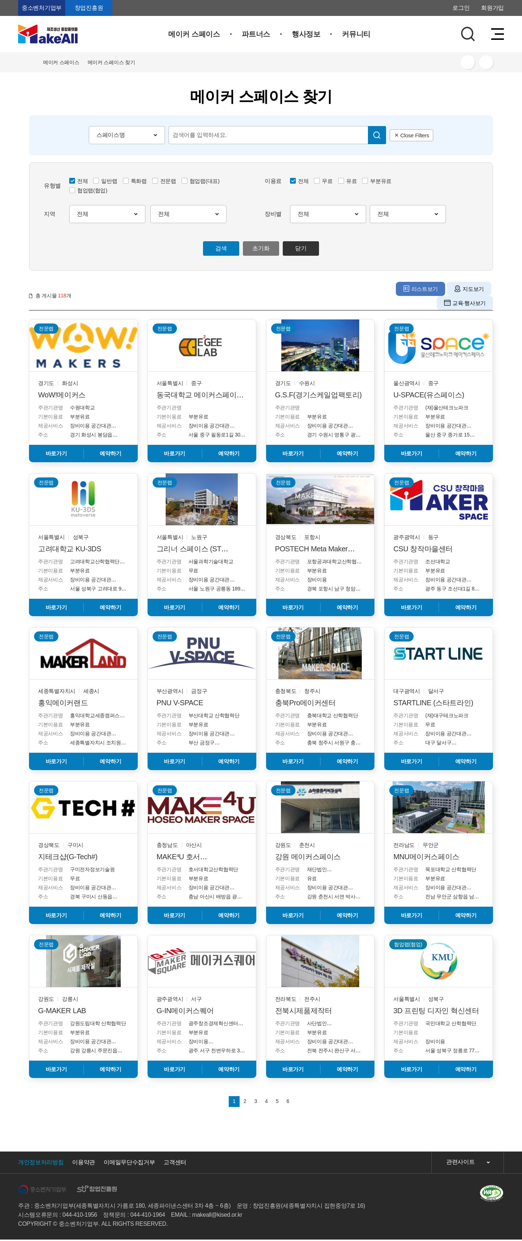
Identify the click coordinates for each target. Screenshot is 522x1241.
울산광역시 (406, 383)
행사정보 (306, 34)
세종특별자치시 (56, 691)
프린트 (486, 62)
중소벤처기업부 (42, 8)
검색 (221, 248)
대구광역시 (406, 691)
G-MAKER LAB (62, 1011)
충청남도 (167, 845)
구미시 (75, 845)
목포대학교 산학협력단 (450, 869)
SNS (468, 62)
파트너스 (256, 34)
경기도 (46, 383)
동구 (433, 537)
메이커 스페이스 (194, 34)
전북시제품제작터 (303, 1011)
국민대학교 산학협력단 (450, 1023)
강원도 (283, 845)
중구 (196, 383)
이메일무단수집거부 (129, 1164)
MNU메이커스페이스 (426, 857)
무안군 (431, 845)
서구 (196, 999)
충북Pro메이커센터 (305, 703)
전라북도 (286, 999)
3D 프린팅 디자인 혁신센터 (436, 1011)
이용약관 (83, 1164)
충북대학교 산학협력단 (332, 715)
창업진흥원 (89, 8)
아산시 (194, 845)
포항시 (312, 537)
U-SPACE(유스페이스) (428, 395)
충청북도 (286, 691)
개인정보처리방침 (40, 1164)
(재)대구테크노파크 (446, 715)
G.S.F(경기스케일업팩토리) (318, 395)
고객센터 (174, 1164)
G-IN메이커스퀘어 (185, 1011)
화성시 (70, 383)
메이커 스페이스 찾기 (111, 62)
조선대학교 (437, 561)
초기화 (260, 248)
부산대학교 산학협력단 (214, 715)
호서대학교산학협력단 (213, 869)
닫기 (300, 248)
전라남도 (404, 845)
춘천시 (307, 845)
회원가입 (492, 8)
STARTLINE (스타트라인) (433, 703)
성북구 (81, 537)
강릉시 (70, 999)
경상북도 (286, 537)
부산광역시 (170, 691)
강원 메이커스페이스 (308, 857)
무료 (193, 570)
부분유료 (80, 416)
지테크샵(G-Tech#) (68, 857)
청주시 (312, 691)
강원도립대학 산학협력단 (98, 1023)
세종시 (91, 691)
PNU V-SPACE (180, 703)
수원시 (307, 383)
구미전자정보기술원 (92, 869)
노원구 (199, 537)
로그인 (460, 8)
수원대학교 (82, 407)
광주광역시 (406, 537)
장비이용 (317, 579)
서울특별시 (170, 383)
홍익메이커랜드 (63, 703)
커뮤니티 (356, 34)
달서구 (436, 691)
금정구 (199, 691)
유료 (312, 878)
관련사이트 (460, 1164)
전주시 (312, 999)
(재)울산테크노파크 (446, 407)
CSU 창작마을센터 (423, 549)
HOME (32, 62)
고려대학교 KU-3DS (69, 549)
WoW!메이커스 (62, 395)
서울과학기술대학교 (210, 561)
